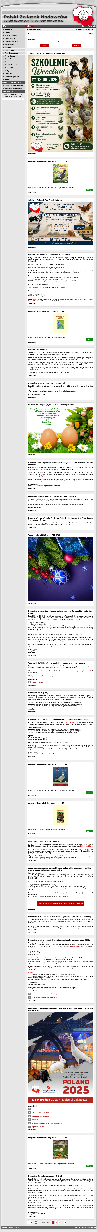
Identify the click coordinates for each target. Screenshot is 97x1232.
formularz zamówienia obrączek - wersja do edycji (47, 994)
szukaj (76, 45)
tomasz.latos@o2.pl (34, 301)
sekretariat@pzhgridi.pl (72, 619)
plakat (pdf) (35, 1119)
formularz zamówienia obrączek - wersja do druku (47, 997)
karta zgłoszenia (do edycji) (40, 1116)
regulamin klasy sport (38, 1127)
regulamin (35, 1109)
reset (44, 45)
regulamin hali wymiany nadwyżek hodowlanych (47, 1123)
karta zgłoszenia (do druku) (40, 1112)
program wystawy (37, 682)
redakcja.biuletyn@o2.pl (36, 476)
